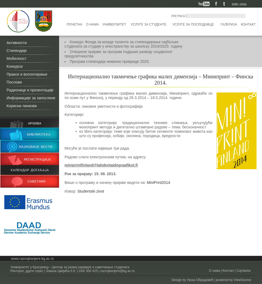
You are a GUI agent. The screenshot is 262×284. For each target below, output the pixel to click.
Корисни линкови (22, 106)
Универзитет (114, 24)
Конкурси (15, 66)
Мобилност (16, 58)
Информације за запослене (31, 98)
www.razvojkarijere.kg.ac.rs (32, 259)
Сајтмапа (243, 271)
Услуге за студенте (148, 24)
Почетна (75, 24)
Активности (17, 43)
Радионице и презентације (30, 90)
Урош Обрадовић (200, 280)
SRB (235, 4)
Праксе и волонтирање (27, 74)
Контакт (248, 24)
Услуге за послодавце (193, 24)
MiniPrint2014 (158, 182)
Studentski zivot (90, 191)
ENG (243, 4)
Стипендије (17, 50)
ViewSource (242, 280)
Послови (14, 82)
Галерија (229, 24)
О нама (92, 24)
